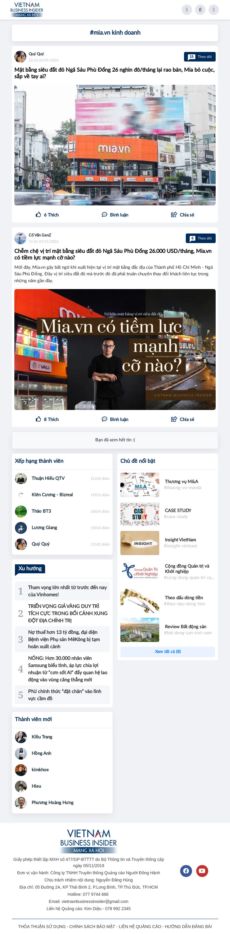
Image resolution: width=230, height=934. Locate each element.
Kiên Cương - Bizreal (52, 495)
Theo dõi (200, 56)
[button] (183, 215)
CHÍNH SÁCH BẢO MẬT (92, 926)
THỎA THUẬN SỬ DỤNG (42, 926)
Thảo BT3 (41, 511)
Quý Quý (36, 54)
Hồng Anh (41, 753)
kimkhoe (40, 770)
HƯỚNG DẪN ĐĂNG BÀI (188, 926)
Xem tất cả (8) (168, 652)
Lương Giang (44, 528)
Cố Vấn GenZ (40, 235)
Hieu (36, 786)
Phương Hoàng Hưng (52, 803)
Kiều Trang (42, 737)
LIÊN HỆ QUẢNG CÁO (140, 926)
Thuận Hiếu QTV (48, 478)
